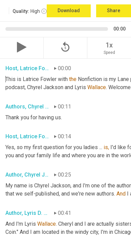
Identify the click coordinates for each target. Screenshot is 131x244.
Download (69, 10)
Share (113, 10)
